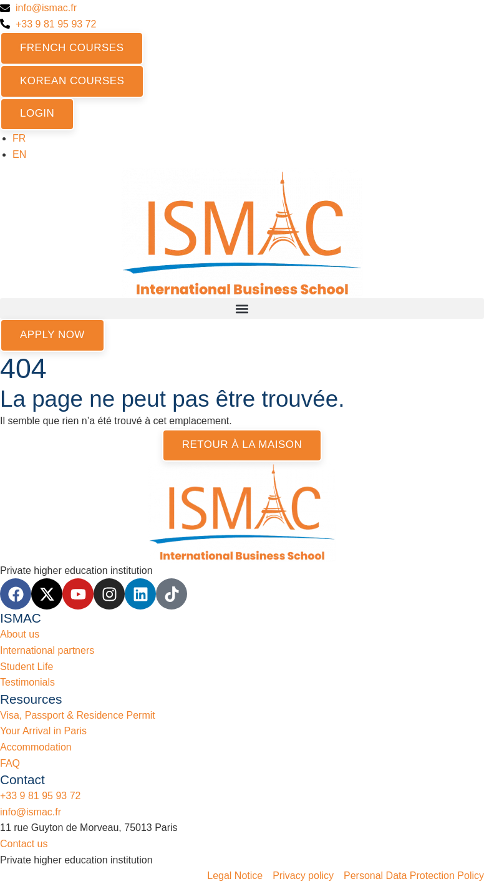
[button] (242, 308)
